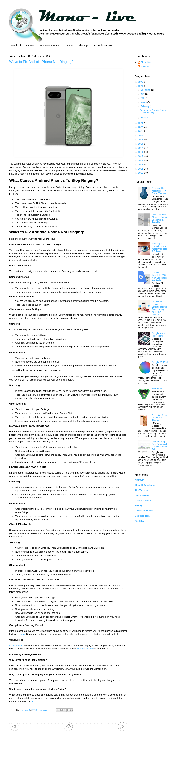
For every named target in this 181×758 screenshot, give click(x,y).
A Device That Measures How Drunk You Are (159, 191)
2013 (141, 164)
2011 (141, 173)
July (143, 94)
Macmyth (139, 480)
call (32, 701)
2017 (141, 148)
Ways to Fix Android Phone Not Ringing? (41, 62)
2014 (141, 160)
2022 (141, 127)
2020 (141, 135)
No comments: (46, 710)
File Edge (139, 521)
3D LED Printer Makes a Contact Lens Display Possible (160, 218)
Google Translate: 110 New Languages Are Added (160, 276)
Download (15, 45)
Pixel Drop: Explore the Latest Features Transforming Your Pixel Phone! (159, 308)
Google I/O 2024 (160, 362)
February (145, 106)
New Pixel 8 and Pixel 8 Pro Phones (160, 418)
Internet (30, 45)
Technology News (49, 45)
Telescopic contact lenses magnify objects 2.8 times (159, 247)
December (146, 90)
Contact (69, 45)
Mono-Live (146, 62)
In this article (15, 645)
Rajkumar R (146, 66)
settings (21, 634)
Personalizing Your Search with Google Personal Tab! (160, 445)
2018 (141, 144)
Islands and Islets (144, 500)
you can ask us (85, 648)
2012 (141, 169)
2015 (141, 156)
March (144, 102)
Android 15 (157, 388)
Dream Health (142, 495)
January (145, 118)
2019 (141, 139)
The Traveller (141, 490)
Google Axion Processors (158, 334)
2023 (141, 123)
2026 (141, 82)
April (143, 98)
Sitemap (83, 45)
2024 (141, 86)
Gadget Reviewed (144, 510)
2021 (141, 131)
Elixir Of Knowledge (145, 485)
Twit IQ (138, 505)
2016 (141, 152)
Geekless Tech (142, 516)
